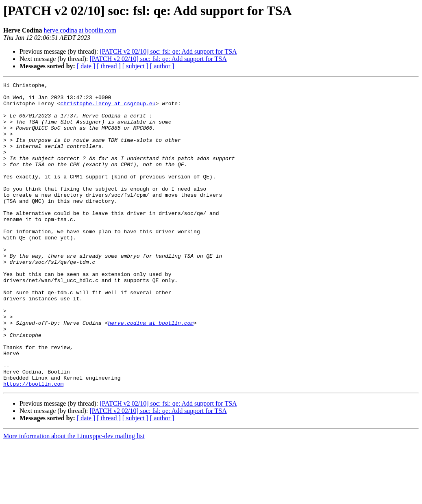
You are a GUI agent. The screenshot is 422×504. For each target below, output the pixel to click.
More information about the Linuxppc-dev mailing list (73, 496)
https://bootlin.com (33, 444)
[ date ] (86, 66)
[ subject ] (135, 66)
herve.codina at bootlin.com (80, 30)
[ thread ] (109, 66)
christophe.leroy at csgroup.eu (107, 108)
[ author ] (162, 66)
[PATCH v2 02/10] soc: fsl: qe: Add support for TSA (168, 51)
